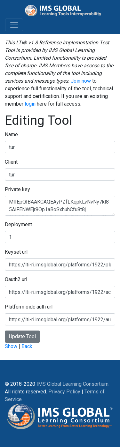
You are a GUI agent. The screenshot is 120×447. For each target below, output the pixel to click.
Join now (81, 81)
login (30, 104)
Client (11, 162)
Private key (17, 189)
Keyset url (16, 252)
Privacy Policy (64, 392)
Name (11, 134)
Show (11, 346)
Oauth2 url (16, 279)
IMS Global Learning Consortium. (72, 384)
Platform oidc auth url (28, 307)
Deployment (18, 224)
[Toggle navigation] (14, 25)
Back (26, 346)
